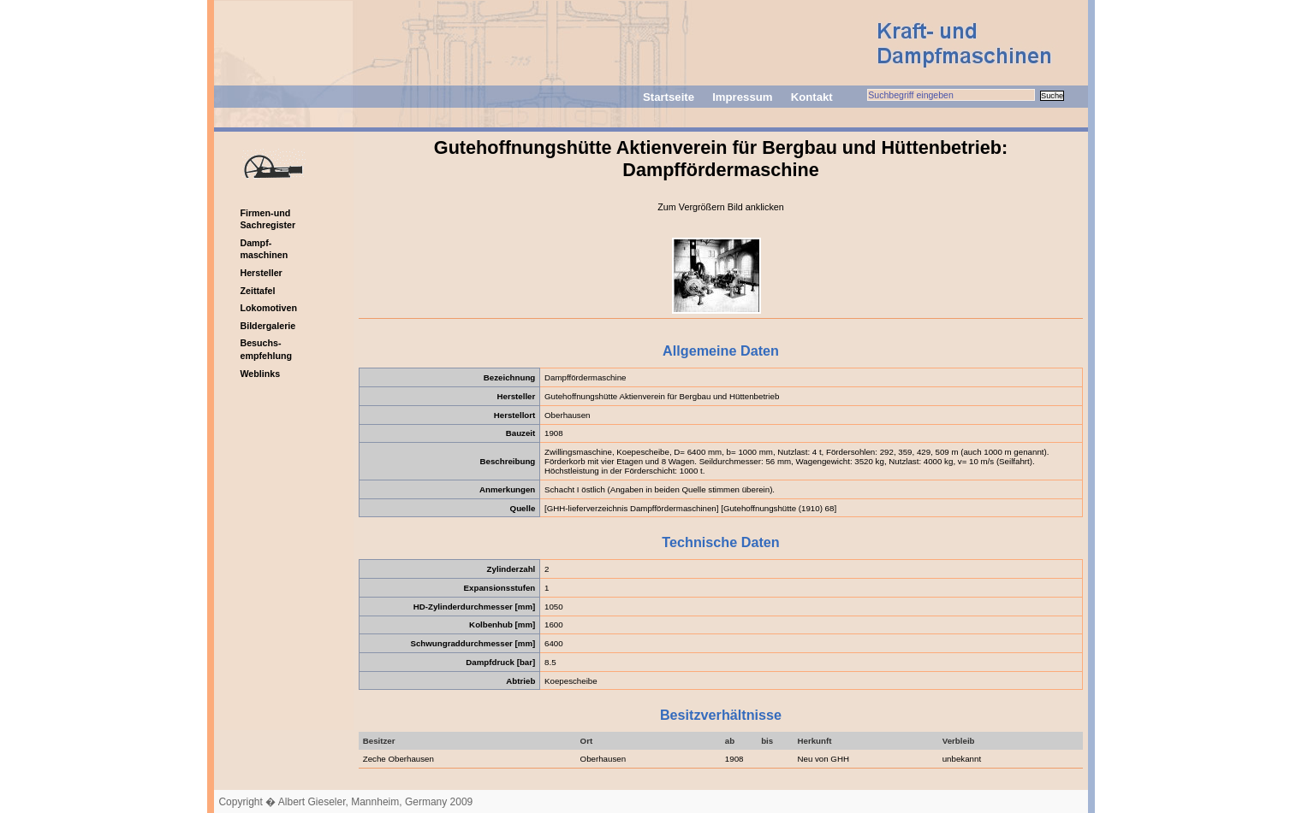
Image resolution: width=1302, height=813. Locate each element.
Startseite (668, 97)
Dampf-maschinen (264, 249)
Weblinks (260, 373)
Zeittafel (257, 291)
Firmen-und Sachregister (267, 219)
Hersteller (261, 273)
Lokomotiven (268, 308)
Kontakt (812, 97)
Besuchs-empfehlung (266, 349)
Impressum (742, 97)
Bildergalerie (267, 326)
